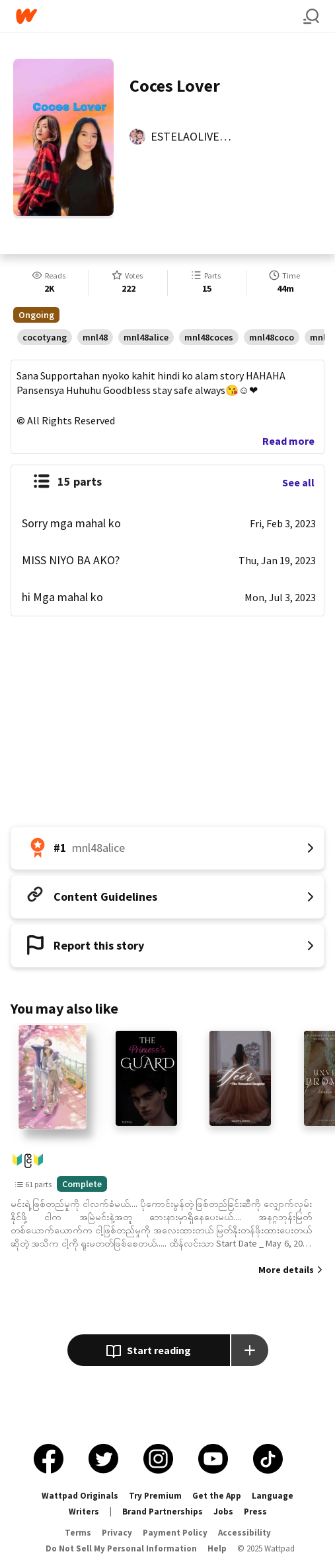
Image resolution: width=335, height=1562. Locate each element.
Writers (84, 1511)
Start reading (148, 1351)
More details (286, 1270)
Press (255, 1511)
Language (272, 1495)
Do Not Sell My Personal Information (121, 1548)
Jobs (223, 1511)
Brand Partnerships (162, 1511)
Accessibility (244, 1532)
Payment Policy (175, 1532)
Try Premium (155, 1495)
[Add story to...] (249, 1350)
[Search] (311, 16)
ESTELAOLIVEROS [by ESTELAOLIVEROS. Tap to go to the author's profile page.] (196, 136)
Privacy (117, 1532)
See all (298, 482)
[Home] (159, 16)
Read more (288, 440)
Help (217, 1548)
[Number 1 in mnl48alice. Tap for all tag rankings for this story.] (167, 848)
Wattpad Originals (80, 1495)
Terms (78, 1532)
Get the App (216, 1495)
